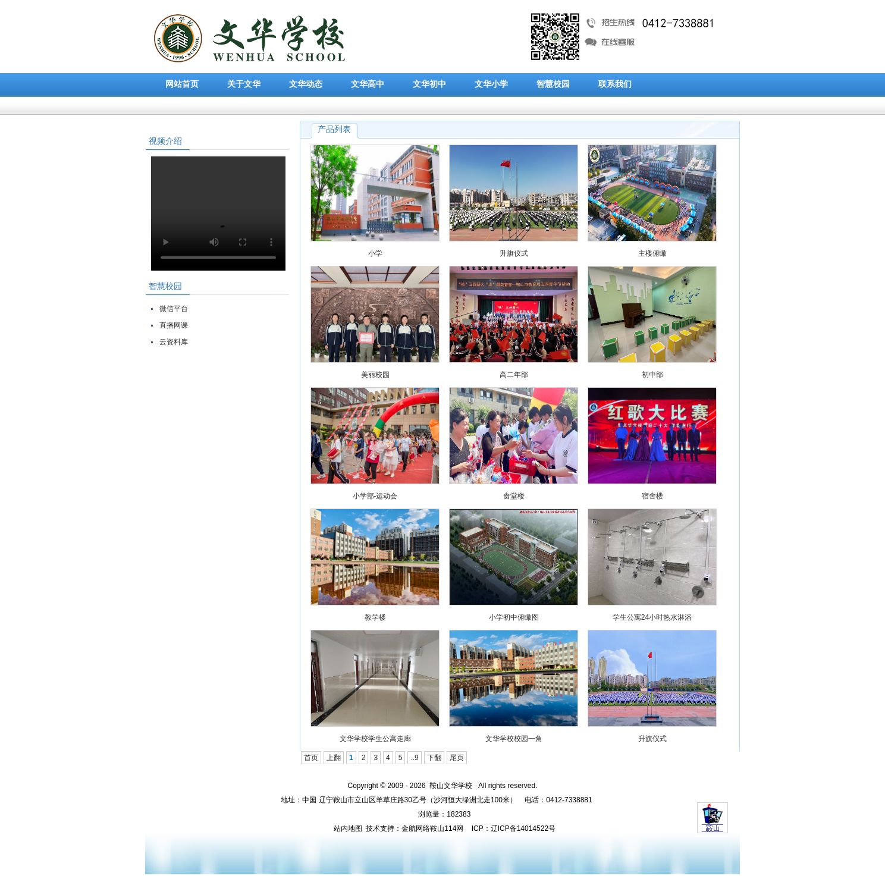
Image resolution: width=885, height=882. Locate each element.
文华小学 (491, 84)
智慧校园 (553, 84)
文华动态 (305, 84)
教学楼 (375, 617)
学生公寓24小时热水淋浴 (652, 617)
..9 (414, 758)
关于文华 (244, 84)
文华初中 (429, 84)
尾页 (457, 758)
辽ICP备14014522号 (523, 828)
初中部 (652, 375)
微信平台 (173, 309)
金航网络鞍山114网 (432, 828)
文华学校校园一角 (513, 739)
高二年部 (514, 375)
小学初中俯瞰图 (514, 617)
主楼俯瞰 (652, 253)
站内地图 (348, 828)
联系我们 (615, 84)
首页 (311, 758)
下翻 (434, 758)
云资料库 (173, 342)
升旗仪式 (514, 253)
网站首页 (182, 84)
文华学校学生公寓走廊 (375, 739)
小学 (375, 253)
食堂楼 (514, 496)
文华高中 (367, 84)
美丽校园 (375, 375)
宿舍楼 (652, 496)
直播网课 (173, 325)
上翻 (334, 758)
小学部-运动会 (375, 496)
